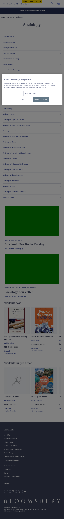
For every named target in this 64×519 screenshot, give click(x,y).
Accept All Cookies (41, 99)
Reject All (23, 99)
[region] (32, 89)
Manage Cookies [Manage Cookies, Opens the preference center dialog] (31, 93)
